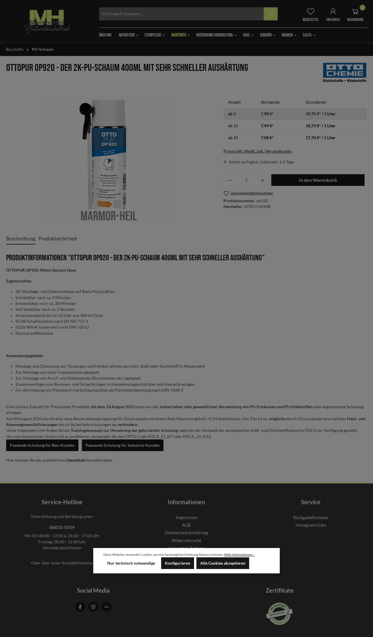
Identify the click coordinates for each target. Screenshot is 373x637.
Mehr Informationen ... (239, 554)
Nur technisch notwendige (131, 563)
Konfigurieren (177, 563)
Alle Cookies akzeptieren (222, 563)
